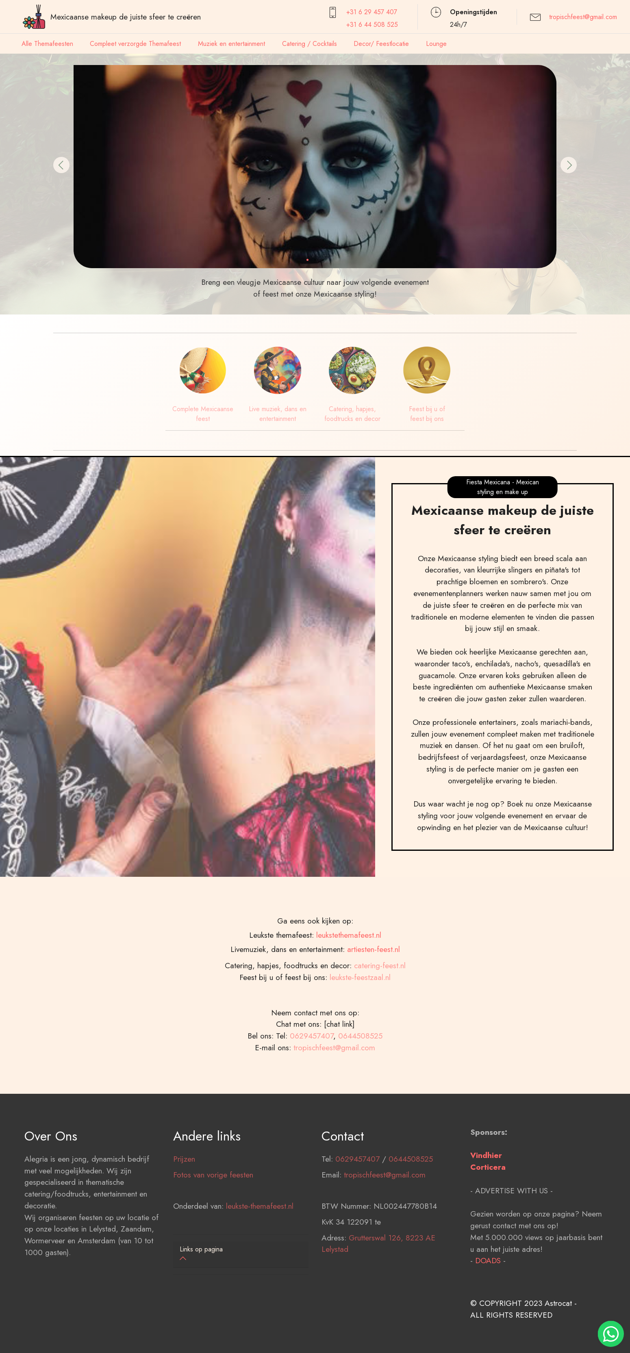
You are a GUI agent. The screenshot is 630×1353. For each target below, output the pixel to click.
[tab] (241, 1254)
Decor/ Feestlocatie (381, 43)
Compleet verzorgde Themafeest (135, 43)
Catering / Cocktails (309, 43)
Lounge (436, 43)
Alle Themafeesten (47, 43)
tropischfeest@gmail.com (583, 17)
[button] (61, 165)
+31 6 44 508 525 (372, 24)
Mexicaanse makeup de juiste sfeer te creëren (125, 16)
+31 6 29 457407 (371, 12)
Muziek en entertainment (231, 43)
